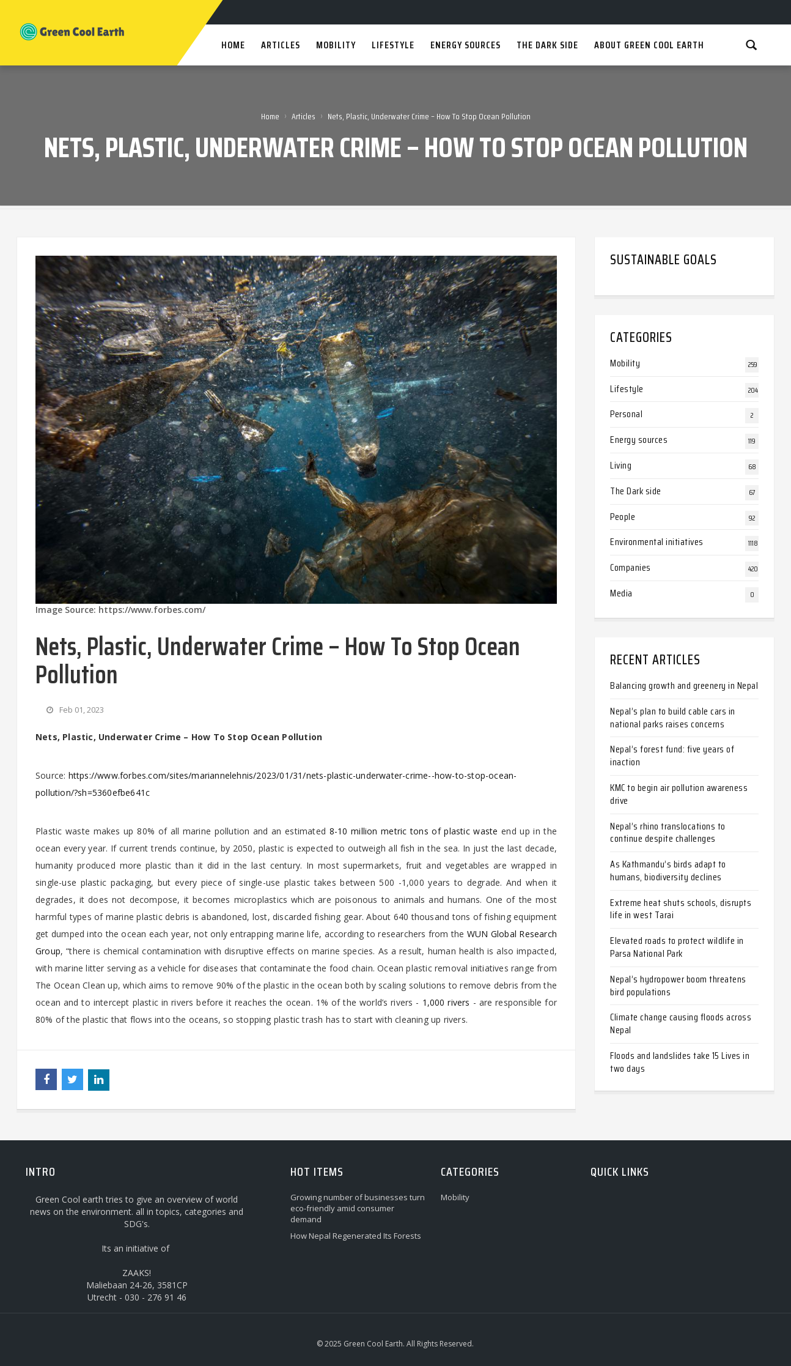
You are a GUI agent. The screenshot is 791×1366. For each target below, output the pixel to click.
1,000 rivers (446, 1002)
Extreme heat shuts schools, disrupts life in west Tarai (680, 909)
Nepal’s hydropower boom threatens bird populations (678, 985)
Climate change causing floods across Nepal (680, 1023)
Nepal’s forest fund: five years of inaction (672, 755)
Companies (630, 567)
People (622, 516)
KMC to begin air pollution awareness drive (679, 794)
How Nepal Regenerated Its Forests (355, 1235)
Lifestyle (627, 388)
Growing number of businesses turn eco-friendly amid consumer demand (357, 1208)
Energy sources (639, 439)
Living (620, 465)
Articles (303, 116)
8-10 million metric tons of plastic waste (413, 831)
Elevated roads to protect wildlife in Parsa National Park (677, 947)
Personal (626, 413)
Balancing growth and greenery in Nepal (684, 685)
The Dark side (635, 491)
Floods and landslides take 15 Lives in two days (679, 1062)
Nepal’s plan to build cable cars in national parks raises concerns (672, 717)
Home (270, 116)
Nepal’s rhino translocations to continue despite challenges (668, 832)
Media (621, 593)
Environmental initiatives (657, 541)
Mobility (625, 363)
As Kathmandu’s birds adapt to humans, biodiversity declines (668, 870)
